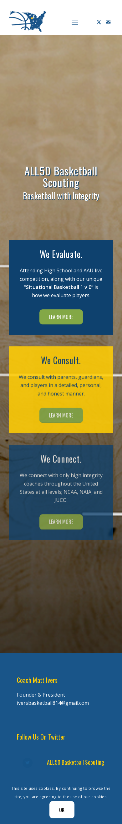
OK (62, 810)
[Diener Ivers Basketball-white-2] (50, 22)
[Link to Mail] (108, 22)
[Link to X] (99, 22)
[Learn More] (61, 316)
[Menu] (75, 21)
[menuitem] (75, 21)
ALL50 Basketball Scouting (75, 762)
